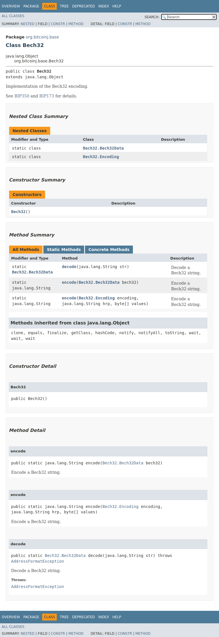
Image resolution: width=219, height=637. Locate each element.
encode (69, 282)
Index (103, 6)
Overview (11, 6)
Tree (64, 6)
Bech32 (18, 211)
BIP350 (22, 96)
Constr (58, 24)
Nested (27, 24)
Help (116, 6)
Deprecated (83, 6)
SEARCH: (152, 17)
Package (31, 6)
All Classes (13, 16)
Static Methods (64, 249)
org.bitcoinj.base (42, 37)
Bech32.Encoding (101, 156)
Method (76, 24)
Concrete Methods (108, 249)
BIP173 (46, 96)
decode (69, 266)
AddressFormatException (37, 561)
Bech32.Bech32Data (103, 148)
